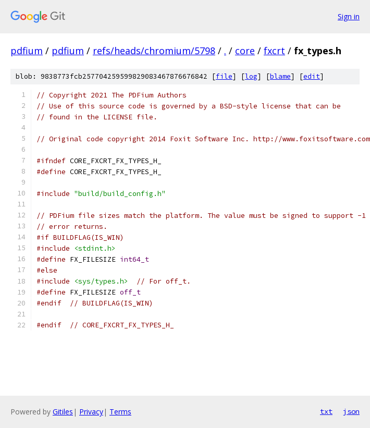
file (224, 76)
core (245, 50)
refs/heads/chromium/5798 (154, 50)
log (251, 76)
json (351, 411)
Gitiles (63, 412)
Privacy (91, 412)
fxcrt (274, 50)
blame (280, 76)
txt (326, 411)
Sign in (349, 16)
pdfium (26, 50)
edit (311, 76)
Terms (120, 412)
